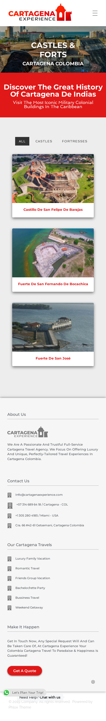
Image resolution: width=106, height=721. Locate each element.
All (22, 141)
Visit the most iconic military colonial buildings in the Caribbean (53, 104)
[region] (53, 50)
